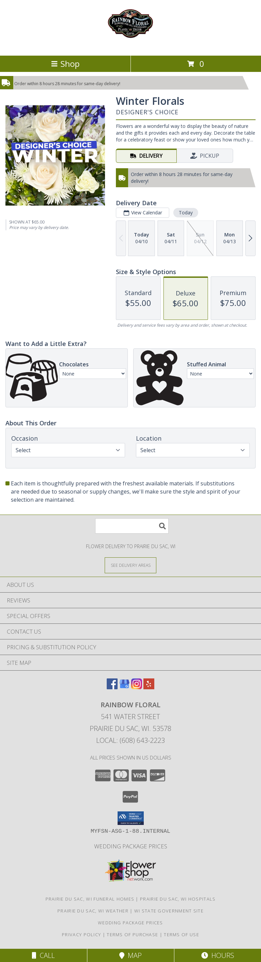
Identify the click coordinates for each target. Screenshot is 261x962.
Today (186, 212)
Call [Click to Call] (43, 955)
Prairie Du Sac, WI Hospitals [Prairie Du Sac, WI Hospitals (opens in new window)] (177, 899)
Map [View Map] (130, 955)
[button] (131, 818)
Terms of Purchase (132, 934)
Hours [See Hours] (217, 955)
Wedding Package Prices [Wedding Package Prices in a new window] (130, 846)
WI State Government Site (169, 911)
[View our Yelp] (148, 687)
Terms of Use (181, 934)
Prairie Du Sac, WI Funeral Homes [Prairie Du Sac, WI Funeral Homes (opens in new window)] (90, 899)
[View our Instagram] (136, 687)
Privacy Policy (81, 934)
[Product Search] (132, 526)
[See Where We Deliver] (130, 565)
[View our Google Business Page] (124, 687)
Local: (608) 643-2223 (130, 740)
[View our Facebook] (112, 687)
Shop (65, 63)
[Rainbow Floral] (130, 45)
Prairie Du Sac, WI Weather (92, 911)
